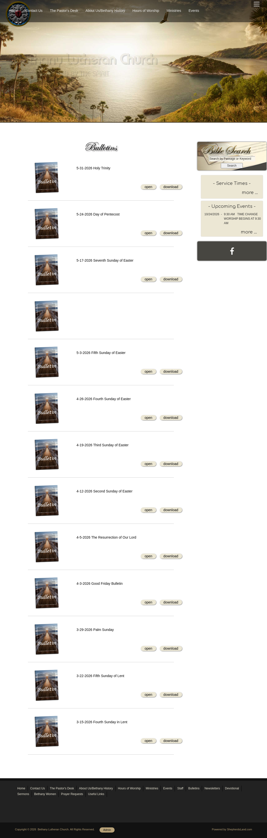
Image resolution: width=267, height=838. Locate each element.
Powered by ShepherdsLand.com (232, 829)
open (148, 187)
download (171, 187)
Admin (107, 829)
